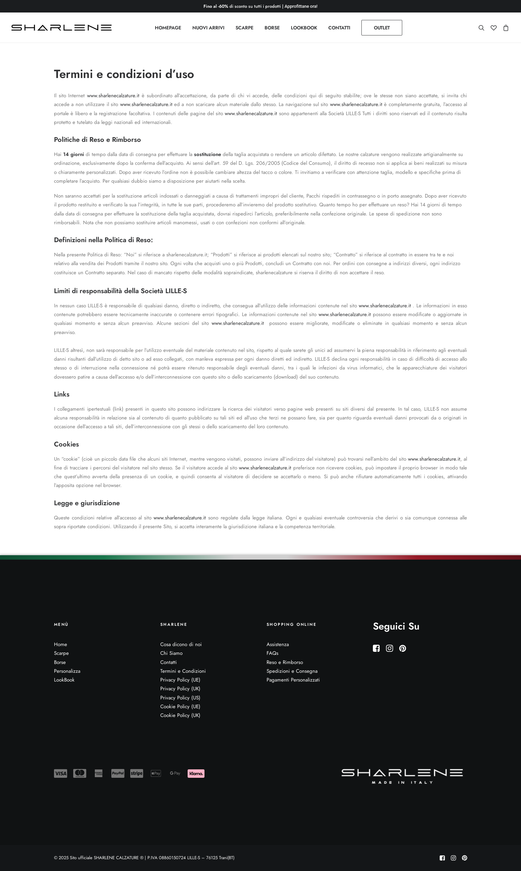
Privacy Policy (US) (180, 697)
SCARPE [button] (244, 27)
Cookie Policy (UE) (180, 706)
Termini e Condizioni (183, 671)
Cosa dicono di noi (181, 644)
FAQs (272, 653)
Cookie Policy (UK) (180, 715)
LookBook (64, 680)
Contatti (168, 662)
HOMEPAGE (168, 27)
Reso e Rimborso (285, 662)
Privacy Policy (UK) (180, 688)
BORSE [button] (272, 27)
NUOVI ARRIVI (208, 27)
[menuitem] (168, 27)
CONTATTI (339, 27)
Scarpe (61, 653)
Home (60, 644)
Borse (60, 662)
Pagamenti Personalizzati (293, 680)
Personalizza (67, 671)
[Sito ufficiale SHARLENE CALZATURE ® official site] (63, 28)
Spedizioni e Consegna (292, 671)
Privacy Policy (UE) (180, 680)
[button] (483, 27)
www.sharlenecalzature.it (113, 95)
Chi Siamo (171, 653)
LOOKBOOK (304, 27)
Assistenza (278, 644)
